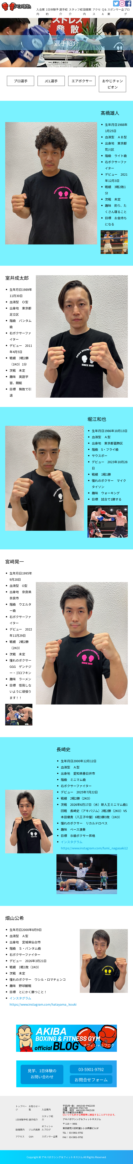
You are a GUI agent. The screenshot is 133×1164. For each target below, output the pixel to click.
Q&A (31, 1136)
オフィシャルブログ (47, 1128)
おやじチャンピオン (112, 84)
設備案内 (20, 1129)
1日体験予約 (22, 1119)
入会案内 (46, 1109)
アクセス (20, 1136)
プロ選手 (21, 80)
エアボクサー (82, 80)
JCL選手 (51, 80)
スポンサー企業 (49, 1136)
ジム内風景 (34, 1129)
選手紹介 (33, 1119)
